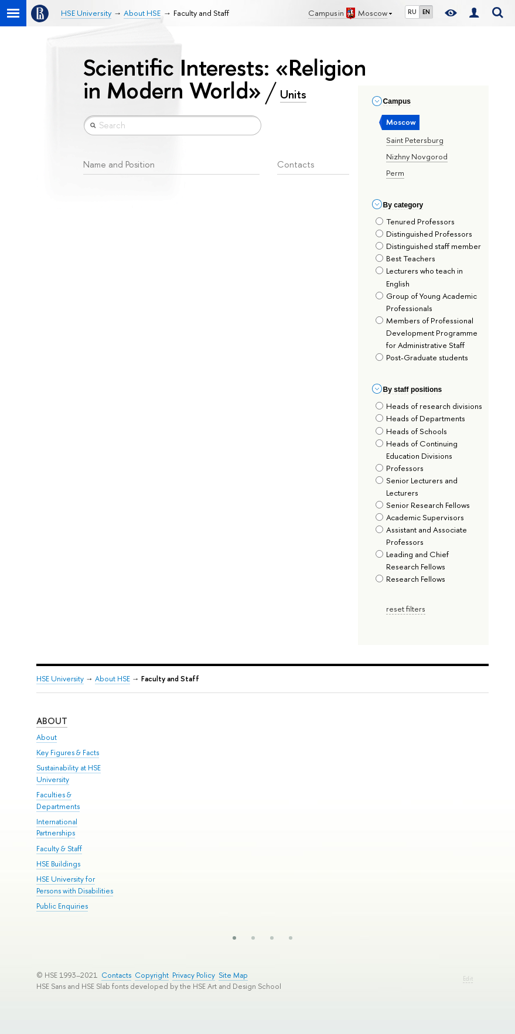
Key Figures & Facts (67, 752)
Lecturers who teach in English (419, 276)
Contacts (116, 975)
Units (293, 94)
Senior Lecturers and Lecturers (417, 486)
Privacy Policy (193, 975)
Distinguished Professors (424, 233)
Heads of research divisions (429, 406)
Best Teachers (405, 258)
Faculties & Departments (58, 800)
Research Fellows (410, 579)
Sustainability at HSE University (68, 773)
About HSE (112, 679)
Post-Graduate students (422, 357)
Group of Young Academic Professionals (426, 302)
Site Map (233, 975)
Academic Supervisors (420, 517)
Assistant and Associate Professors (421, 535)
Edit (468, 978)
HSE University (60, 679)
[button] (234, 938)
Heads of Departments (420, 418)
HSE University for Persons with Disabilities (74, 885)
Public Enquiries (62, 906)
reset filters (405, 608)
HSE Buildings (58, 864)
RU (412, 12)
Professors (400, 468)
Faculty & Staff (59, 849)
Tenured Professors (415, 221)
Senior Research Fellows (423, 505)
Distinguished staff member (428, 246)
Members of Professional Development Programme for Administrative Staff (427, 332)
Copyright (152, 975)
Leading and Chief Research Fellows (412, 560)
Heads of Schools (411, 431)
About (51, 721)
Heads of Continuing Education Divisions (417, 449)
